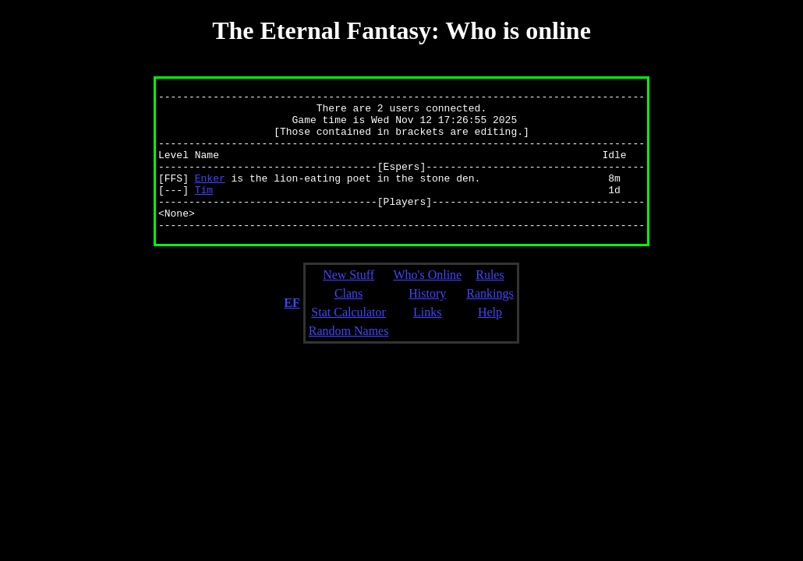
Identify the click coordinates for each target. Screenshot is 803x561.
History (427, 321)
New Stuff (348, 302)
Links (427, 340)
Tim (204, 210)
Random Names (349, 358)
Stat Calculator (348, 340)
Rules (490, 302)
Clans (348, 321)
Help (490, 340)
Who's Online (427, 302)
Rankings (489, 321)
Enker (210, 196)
